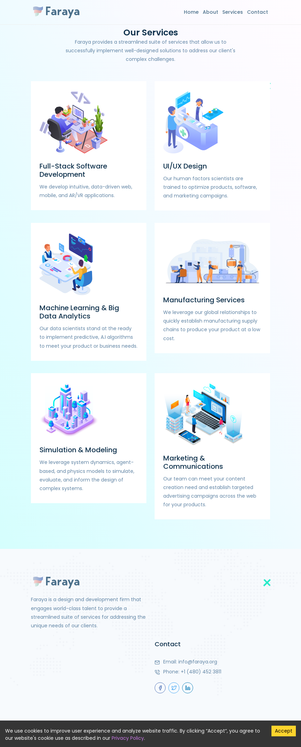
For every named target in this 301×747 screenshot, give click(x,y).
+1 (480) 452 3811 (201, 671)
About (210, 12)
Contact (257, 12)
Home (191, 12)
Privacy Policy (128, 738)
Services (232, 12)
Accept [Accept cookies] (283, 730)
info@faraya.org (197, 661)
